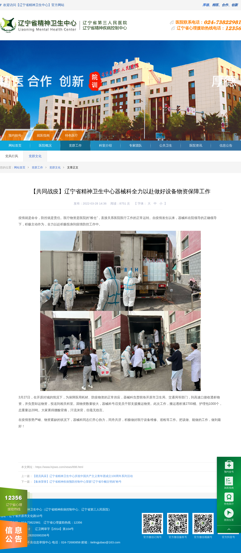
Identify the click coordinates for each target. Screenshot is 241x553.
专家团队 (135, 145)
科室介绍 (105, 145)
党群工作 (75, 145)
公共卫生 (165, 145)
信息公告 (226, 145)
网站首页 (15, 145)
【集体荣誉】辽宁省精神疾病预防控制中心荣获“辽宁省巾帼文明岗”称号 (77, 481)
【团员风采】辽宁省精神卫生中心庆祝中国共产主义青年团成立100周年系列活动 (83, 476)
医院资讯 (195, 145)
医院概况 (45, 145)
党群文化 (35, 156)
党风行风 (11, 156)
